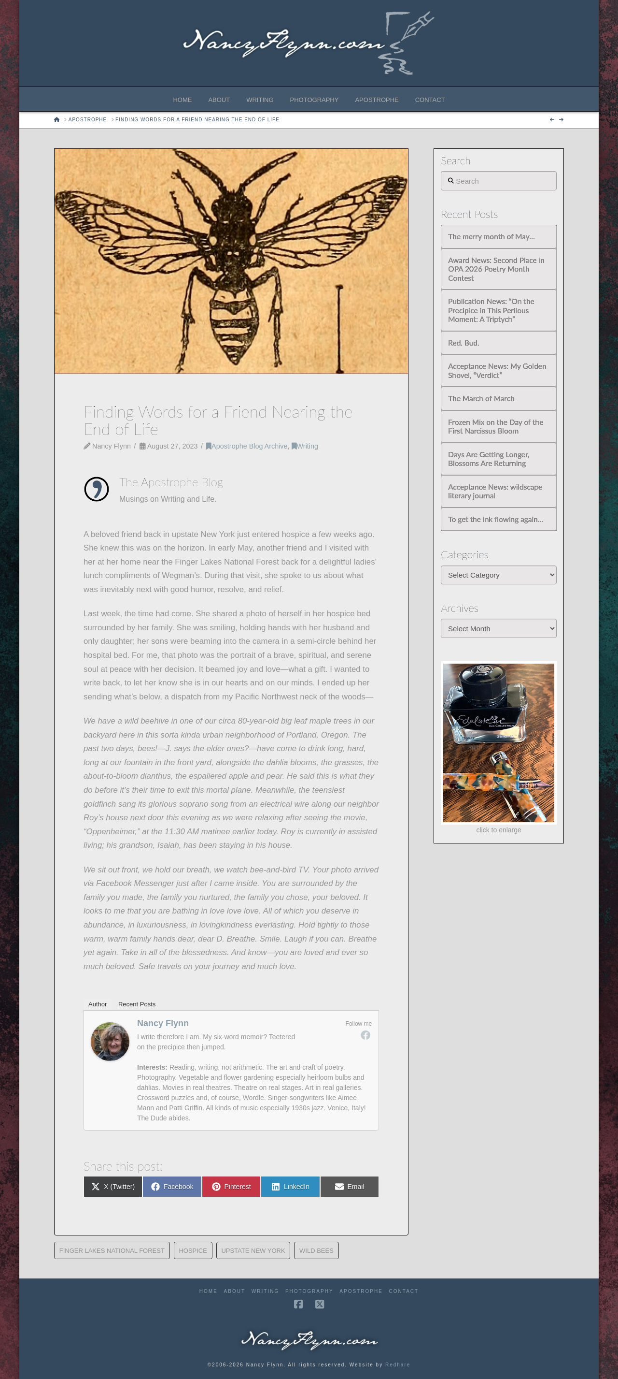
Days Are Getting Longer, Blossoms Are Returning (488, 459)
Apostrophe (360, 1291)
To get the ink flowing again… (495, 519)
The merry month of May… (491, 236)
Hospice (193, 1250)
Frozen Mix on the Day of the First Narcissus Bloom (495, 426)
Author (97, 1004)
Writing (305, 446)
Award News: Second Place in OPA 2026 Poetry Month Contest (496, 269)
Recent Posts (136, 1004)
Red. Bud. (463, 342)
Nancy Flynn (163, 1023)
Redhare (397, 1364)
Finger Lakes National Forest (112, 1250)
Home (208, 1291)
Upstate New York (253, 1250)
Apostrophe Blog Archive (246, 446)
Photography (309, 1291)
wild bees (316, 1250)
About (234, 1291)
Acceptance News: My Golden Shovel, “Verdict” (497, 370)
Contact (404, 1291)
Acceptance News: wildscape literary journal (495, 491)
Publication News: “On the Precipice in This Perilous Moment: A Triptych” (491, 310)
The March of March (481, 398)
